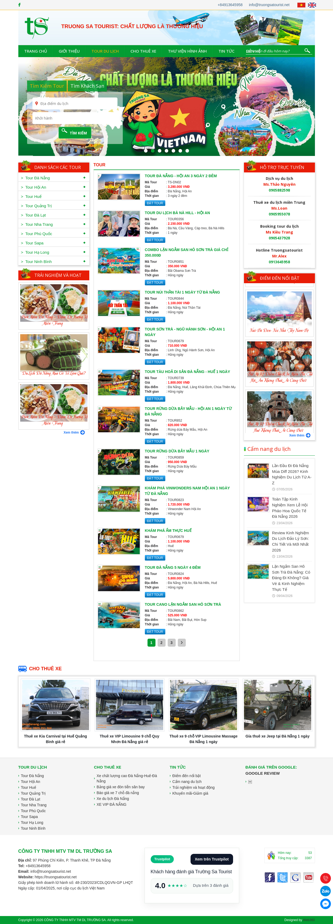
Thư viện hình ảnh (187, 51)
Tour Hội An (30, 781)
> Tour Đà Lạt (33, 215)
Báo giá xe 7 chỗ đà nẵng (118, 793)
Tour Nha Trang (34, 805)
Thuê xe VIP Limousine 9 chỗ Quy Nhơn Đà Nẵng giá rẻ (129, 739)
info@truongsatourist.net (269, 5)
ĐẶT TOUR (155, 203)
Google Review (263, 773)
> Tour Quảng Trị (36, 206)
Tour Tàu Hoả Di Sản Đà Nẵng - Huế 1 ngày (187, 372)
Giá (147, 187)
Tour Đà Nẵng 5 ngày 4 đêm (173, 567)
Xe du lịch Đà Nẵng (113, 798)
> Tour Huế (31, 196)
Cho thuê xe (143, 51)
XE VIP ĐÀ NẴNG (112, 804)
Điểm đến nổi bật (280, 278)
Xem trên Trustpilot (212, 859)
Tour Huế (28, 787)
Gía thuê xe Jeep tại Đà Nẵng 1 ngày (278, 736)
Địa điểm (151, 191)
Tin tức (226, 51)
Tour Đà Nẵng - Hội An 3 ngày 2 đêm (181, 176)
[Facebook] (19, 5)
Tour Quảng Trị (33, 793)
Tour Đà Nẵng (32, 776)
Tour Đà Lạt (30, 799)
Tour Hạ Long (32, 822)
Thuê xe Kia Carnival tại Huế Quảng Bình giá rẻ (55, 739)
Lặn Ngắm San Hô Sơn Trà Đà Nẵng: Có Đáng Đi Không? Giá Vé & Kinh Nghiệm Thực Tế (291, 577)
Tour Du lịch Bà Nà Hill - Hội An (177, 213)
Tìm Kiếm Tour (47, 86)
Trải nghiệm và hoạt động (193, 787)
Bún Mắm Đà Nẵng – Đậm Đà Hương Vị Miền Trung (54, 320)
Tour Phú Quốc (33, 811)
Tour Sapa (29, 817)
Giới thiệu (69, 51)
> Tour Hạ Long (35, 252)
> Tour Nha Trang (37, 224)
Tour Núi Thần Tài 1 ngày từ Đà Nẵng (182, 292)
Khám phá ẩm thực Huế (168, 530)
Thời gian (152, 196)
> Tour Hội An (33, 187)
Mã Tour (151, 182)
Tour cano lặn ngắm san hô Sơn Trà (183, 604)
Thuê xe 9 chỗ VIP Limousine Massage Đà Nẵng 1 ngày (204, 739)
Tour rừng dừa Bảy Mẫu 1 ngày (177, 451)
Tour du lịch (105, 51)
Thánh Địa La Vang (279, 324)
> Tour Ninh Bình (36, 261)
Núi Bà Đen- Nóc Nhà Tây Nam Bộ (279, 374)
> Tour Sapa (32, 243)
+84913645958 (230, 5)
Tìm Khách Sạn (87, 86)
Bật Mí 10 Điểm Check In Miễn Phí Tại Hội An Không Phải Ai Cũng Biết (280, 421)
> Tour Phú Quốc (36, 233)
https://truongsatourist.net (56, 877)
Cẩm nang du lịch (267, 449)
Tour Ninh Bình (33, 828)
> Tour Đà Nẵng (35, 178)
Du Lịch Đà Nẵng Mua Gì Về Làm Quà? (53, 374)
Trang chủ (35, 51)
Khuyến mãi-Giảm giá (190, 793)
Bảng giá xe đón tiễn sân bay (121, 787)
